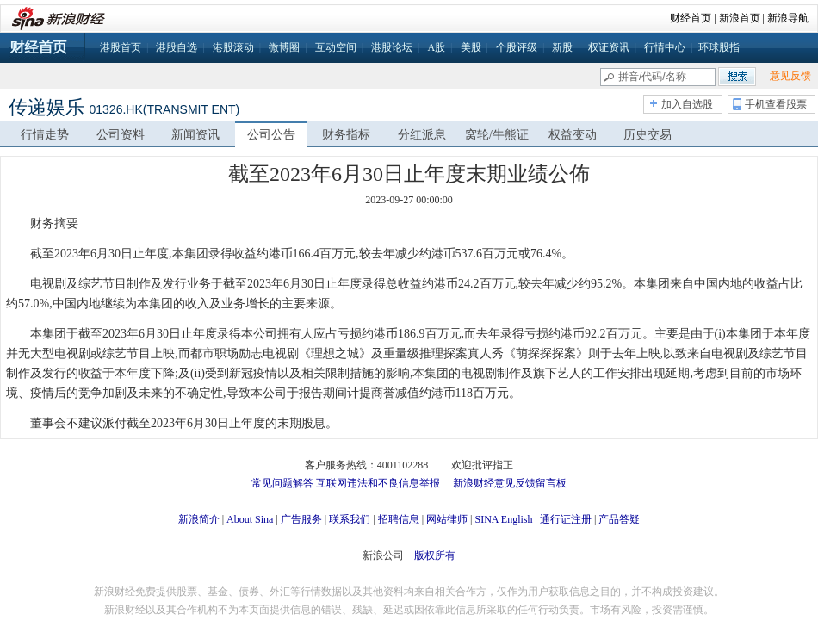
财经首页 (690, 18)
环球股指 (719, 47)
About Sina (249, 519)
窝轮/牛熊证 (497, 134)
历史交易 (647, 134)
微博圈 (284, 47)
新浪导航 (788, 18)
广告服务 (301, 519)
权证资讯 (608, 47)
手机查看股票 (776, 104)
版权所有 (434, 555)
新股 (562, 47)
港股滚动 (233, 47)
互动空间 (335, 47)
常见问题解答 (282, 483)
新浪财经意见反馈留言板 (510, 483)
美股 (471, 47)
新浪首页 (739, 18)
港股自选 (176, 47)
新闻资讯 (195, 134)
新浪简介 (199, 519)
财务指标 (346, 134)
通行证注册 (566, 519)
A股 (436, 47)
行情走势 (45, 134)
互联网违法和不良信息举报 (378, 483)
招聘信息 (398, 519)
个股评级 (516, 47)
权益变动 (572, 134)
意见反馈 (790, 76)
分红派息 (422, 134)
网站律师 (447, 519)
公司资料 (120, 134)
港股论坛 (391, 47)
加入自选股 (687, 104)
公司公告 (271, 134)
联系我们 (349, 519)
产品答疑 (619, 519)
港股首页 (120, 47)
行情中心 (664, 47)
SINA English (503, 519)
